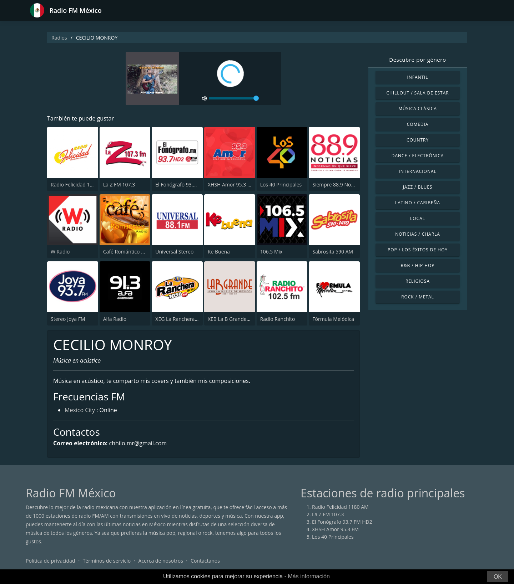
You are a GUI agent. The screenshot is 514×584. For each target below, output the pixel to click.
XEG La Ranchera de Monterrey (191, 319)
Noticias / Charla (417, 234)
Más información (308, 576)
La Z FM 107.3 (119, 184)
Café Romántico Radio (128, 251)
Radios (59, 37)
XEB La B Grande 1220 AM (238, 319)
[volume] (234, 98)
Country (418, 140)
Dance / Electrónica (418, 156)
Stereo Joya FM (68, 319)
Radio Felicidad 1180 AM (79, 184)
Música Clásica (417, 109)
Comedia (418, 124)
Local (417, 218)
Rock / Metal (417, 297)
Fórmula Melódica (333, 319)
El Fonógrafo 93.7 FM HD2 (185, 184)
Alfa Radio (114, 319)
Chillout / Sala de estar (417, 93)
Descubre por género (417, 59)
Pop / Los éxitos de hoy (418, 250)
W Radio (60, 251)
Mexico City (80, 410)
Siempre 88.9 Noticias (337, 184)
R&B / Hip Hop (418, 265)
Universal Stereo (174, 251)
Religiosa (417, 281)
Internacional (417, 171)
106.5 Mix (271, 251)
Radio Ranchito (277, 319)
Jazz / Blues (418, 187)
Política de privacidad (50, 560)
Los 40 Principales (281, 184)
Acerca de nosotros (160, 560)
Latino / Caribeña (417, 203)
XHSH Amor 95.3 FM (231, 184)
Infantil (417, 77)
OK (498, 577)
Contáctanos (205, 560)
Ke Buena (219, 251)
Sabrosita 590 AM (332, 251)
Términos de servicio (107, 560)
